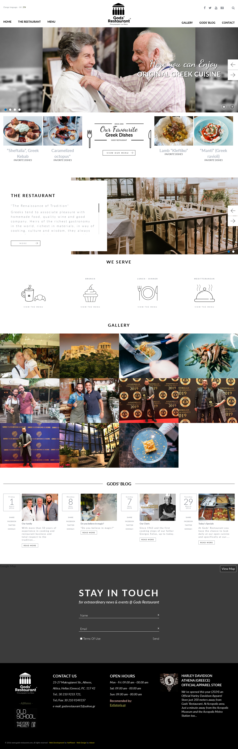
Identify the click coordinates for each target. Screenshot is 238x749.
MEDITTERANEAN (204, 279)
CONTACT (228, 23)
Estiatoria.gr (118, 705)
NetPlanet (71, 743)
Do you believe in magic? (92, 523)
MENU (51, 22)
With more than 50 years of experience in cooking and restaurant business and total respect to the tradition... (39, 534)
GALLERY (187, 23)
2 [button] (10, 109)
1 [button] (5, 109)
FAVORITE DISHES (23, 160)
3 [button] (14, 109)
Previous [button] (233, 64)
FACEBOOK (11, 521)
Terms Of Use (91, 639)
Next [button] (233, 75)
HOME (7, 22)
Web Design (81, 743)
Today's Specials (206, 523)
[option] (119, 69)
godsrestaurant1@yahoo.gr (78, 706)
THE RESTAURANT (29, 22)
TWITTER (11, 525)
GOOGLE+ (12, 529)
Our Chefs (145, 523)
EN (24, 7)
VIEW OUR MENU (118, 153)
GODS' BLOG (207, 23)
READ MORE (30, 545)
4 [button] (19, 109)
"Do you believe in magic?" (97, 528)
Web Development (56, 743)
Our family (27, 523)
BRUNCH (90, 279)
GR (20, 7)
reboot (91, 743)
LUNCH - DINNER (147, 279)
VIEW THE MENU (33, 307)
